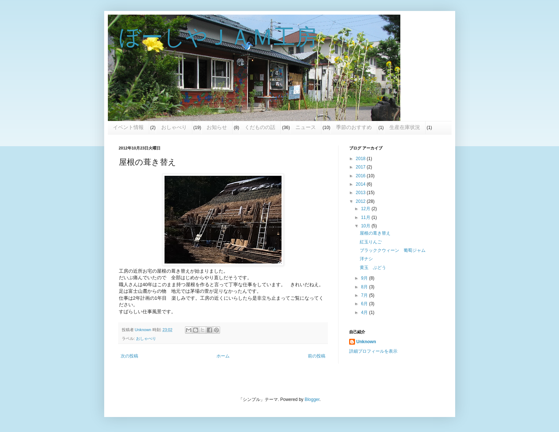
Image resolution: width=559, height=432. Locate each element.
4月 (365, 312)
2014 (361, 184)
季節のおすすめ (354, 127)
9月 (365, 278)
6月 (365, 303)
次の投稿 (129, 356)
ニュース (305, 127)
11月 (366, 217)
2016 (361, 175)
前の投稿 (316, 356)
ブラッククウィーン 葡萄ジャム (393, 250)
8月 (365, 286)
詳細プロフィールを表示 (373, 351)
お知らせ (217, 127)
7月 (365, 295)
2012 (361, 201)
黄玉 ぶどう (373, 267)
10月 (366, 225)
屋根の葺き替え (375, 233)
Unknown (366, 341)
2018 (361, 158)
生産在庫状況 (404, 127)
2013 (361, 192)
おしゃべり (174, 127)
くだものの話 (260, 127)
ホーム (223, 356)
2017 (361, 167)
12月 (366, 208)
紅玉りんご (371, 242)
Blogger (312, 399)
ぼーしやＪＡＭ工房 (218, 37)
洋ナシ (366, 258)
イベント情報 (128, 127)
